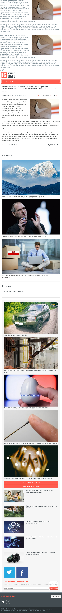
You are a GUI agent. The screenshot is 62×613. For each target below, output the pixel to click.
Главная (4, 91)
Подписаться (54, 588)
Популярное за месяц (31, 486)
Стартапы (14, 145)
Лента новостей (49, 89)
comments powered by (13, 291)
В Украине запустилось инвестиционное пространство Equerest (23, 196)
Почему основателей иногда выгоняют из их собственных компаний (24, 236)
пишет (2, 8)
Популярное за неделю (31, 482)
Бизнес (8, 145)
